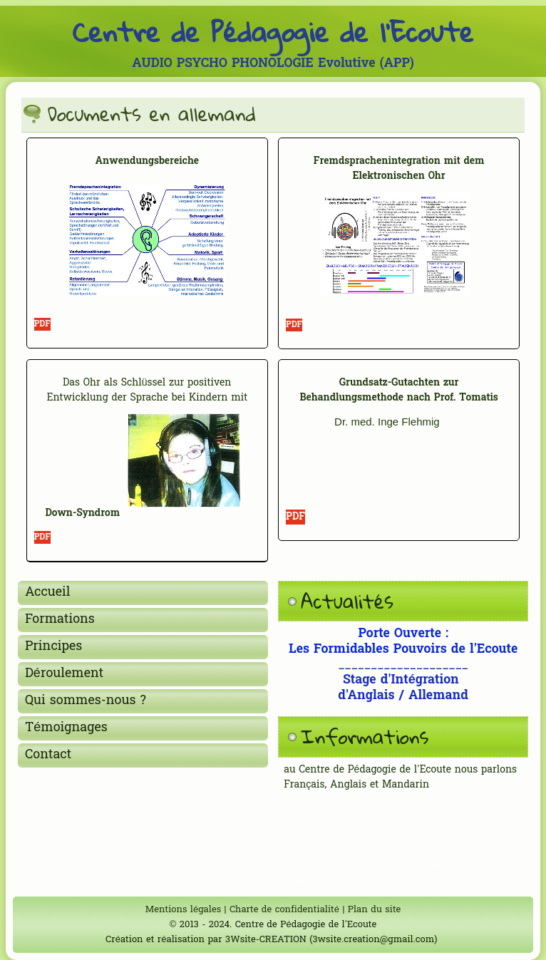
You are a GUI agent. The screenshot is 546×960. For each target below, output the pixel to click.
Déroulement (64, 673)
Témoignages (66, 728)
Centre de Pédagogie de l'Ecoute (273, 31)
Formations (60, 619)
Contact (48, 755)
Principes (53, 646)
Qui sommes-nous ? (85, 701)
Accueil (48, 592)
